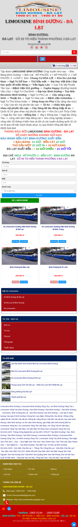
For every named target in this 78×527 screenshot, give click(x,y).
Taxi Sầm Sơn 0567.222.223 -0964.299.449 (19, 451)
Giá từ (4, 170)
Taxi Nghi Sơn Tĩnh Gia (30, 442)
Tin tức (7, 331)
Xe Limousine (9, 308)
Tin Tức (32, 469)
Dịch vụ (7, 325)
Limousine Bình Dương (10, 406)
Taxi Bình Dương (37, 410)
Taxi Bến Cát (41, 445)
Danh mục (6, 187)
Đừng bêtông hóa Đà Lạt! (21, 392)
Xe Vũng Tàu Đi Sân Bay (58, 425)
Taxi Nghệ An (12, 445)
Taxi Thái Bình (27, 454)
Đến (3, 179)
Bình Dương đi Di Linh (58, 267)
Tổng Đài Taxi (42, 458)
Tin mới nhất (8, 358)
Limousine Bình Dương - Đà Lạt (34, 521)
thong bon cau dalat (35, 416)
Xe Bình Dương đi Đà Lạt (14, 297)
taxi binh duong (36, 413)
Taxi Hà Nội (65, 454)
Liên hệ (7, 474)
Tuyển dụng (9, 348)
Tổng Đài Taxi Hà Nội (25, 458)
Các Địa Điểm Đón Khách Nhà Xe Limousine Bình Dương (34, 363)
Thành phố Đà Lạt (18, 397)
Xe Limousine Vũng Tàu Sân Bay (32, 425)
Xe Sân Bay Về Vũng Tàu (37, 429)
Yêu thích (24, 241)
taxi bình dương (50, 413)
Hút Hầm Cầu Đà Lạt (23, 448)
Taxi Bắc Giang (56, 451)
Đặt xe (54, 469)
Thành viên (33, 474)
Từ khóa (5, 162)
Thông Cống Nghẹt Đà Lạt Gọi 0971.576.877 (32, 432)
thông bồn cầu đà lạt (53, 416)
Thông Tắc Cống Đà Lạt (44, 448)
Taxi (17, 442)
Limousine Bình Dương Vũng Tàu (35, 406)
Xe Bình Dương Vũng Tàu (62, 406)
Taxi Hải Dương (14, 454)
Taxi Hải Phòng (54, 454)
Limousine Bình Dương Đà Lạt (15, 413)
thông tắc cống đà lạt (37, 419)
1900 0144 (36, 512)
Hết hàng (16, 282)
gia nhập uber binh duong (53, 422)
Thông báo (8, 342)
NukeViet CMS (55, 521)
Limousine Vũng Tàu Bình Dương (14, 410)
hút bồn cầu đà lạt (19, 419)
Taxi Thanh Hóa (48, 442)
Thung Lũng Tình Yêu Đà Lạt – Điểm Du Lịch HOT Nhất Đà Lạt (36, 385)
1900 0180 (52, 512)
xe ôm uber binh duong (32, 422)
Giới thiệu (8, 469)
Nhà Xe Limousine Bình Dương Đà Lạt (26, 371)
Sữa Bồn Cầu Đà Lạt (64, 448)
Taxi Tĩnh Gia (61, 442)
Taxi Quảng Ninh (40, 454)
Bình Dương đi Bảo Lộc (20, 267)
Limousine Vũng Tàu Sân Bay (13, 429)
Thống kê (55, 474)
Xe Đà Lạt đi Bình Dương (14, 303)
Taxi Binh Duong (30, 435)
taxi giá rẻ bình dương (16, 416)
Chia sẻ (7, 336)
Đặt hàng (16, 241)
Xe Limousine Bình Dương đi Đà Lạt (26, 378)
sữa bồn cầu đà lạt (55, 419)
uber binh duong (14, 422)
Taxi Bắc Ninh (44, 451)
